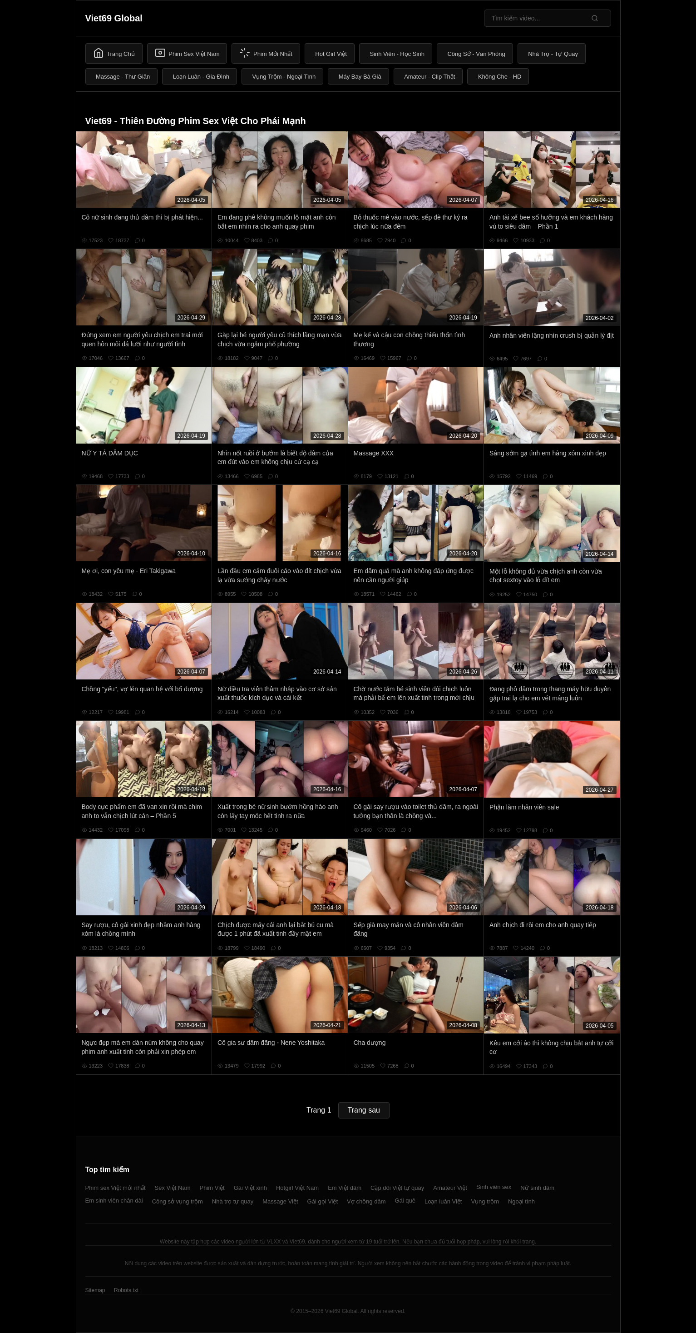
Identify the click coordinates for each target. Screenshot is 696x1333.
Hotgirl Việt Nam (297, 1187)
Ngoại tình (521, 1201)
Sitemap (95, 1290)
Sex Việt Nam (173, 1187)
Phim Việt (212, 1187)
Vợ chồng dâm (366, 1201)
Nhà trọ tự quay (232, 1201)
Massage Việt (280, 1201)
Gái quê (405, 1200)
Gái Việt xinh (250, 1187)
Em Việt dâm (344, 1187)
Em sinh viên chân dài (114, 1200)
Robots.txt (126, 1290)
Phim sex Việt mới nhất (115, 1187)
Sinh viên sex (493, 1186)
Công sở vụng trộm (177, 1201)
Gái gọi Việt (322, 1201)
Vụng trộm (485, 1201)
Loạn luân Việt (443, 1201)
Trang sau (364, 1110)
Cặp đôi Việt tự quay (397, 1187)
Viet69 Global (114, 18)
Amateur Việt (450, 1187)
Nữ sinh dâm (537, 1187)
